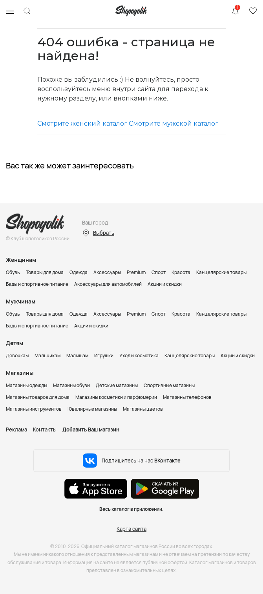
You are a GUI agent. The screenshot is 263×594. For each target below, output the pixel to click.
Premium (136, 272)
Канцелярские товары (221, 272)
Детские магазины (117, 385)
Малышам (77, 355)
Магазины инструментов (34, 409)
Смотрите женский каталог (82, 123)
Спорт (159, 272)
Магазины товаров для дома (37, 397)
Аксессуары (107, 272)
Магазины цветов (143, 409)
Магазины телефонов (187, 397)
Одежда (78, 272)
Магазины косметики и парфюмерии (116, 397)
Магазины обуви (71, 385)
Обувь (13, 272)
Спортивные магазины (169, 385)
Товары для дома (45, 272)
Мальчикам (47, 355)
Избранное (253, 11)
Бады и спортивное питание (37, 284)
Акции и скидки (165, 284)
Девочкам (17, 355)
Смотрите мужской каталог (173, 123)
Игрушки (103, 355)
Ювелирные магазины (92, 409)
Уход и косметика (139, 355)
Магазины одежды (26, 385)
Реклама (16, 429)
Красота (181, 272)
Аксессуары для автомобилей (108, 284)
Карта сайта (131, 528)
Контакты (45, 429)
